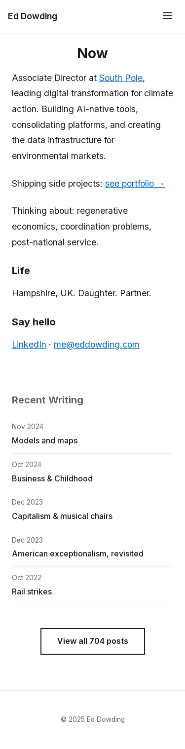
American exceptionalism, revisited (78, 553)
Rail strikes (32, 591)
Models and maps (44, 440)
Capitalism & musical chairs (62, 516)
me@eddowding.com (97, 344)
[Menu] (167, 16)
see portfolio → (135, 183)
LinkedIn (29, 344)
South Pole (121, 78)
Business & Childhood (52, 478)
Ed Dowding (32, 16)
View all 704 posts (92, 641)
